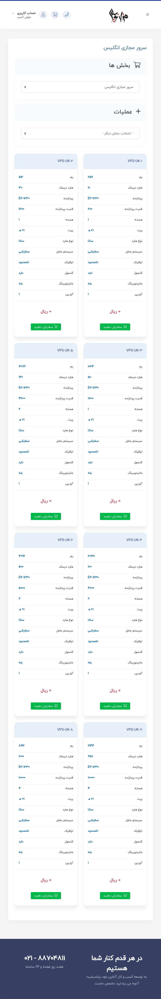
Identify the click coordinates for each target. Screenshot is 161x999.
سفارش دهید (115, 327)
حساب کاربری (26, 13)
